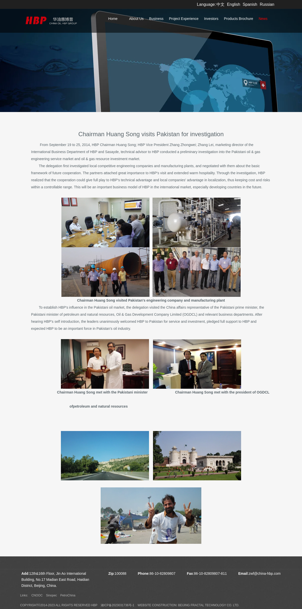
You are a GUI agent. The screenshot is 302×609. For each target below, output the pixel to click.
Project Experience (184, 19)
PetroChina (67, 595)
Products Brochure (238, 19)
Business (156, 19)
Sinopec (51, 595)
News (263, 19)
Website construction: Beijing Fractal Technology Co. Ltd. (188, 605)
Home (113, 19)
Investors (211, 19)
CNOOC (37, 595)
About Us (136, 19)
